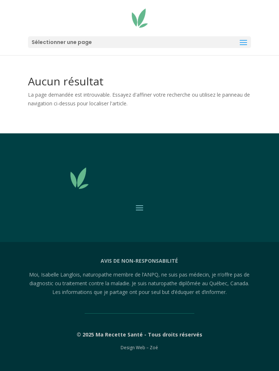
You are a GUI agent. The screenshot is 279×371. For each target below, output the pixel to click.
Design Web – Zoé (139, 347)
